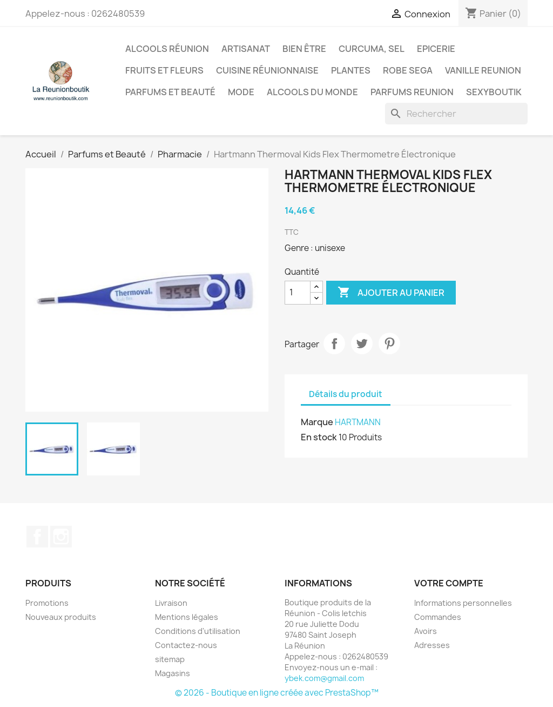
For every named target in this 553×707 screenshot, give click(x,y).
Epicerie (436, 49)
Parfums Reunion (412, 92)
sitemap (170, 659)
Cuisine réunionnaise (267, 70)
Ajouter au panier (391, 293)
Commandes (437, 617)
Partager (334, 343)
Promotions (47, 603)
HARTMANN (358, 422)
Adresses (432, 645)
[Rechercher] (456, 113)
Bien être (304, 49)
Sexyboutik (494, 92)
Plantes (350, 70)
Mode (241, 92)
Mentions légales (186, 617)
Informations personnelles (463, 603)
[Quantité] (298, 293)
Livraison (171, 603)
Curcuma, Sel (371, 49)
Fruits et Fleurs (164, 70)
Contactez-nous (186, 645)
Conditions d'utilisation (197, 631)
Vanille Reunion (483, 70)
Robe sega (408, 70)
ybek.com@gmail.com (324, 678)
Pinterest (389, 343)
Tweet (362, 343)
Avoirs (425, 631)
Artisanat (245, 49)
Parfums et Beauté (170, 92)
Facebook (37, 536)
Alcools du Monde (312, 92)
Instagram (61, 536)
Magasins (172, 673)
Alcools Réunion (167, 49)
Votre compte (448, 583)
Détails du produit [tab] (345, 394)
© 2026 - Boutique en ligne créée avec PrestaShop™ (277, 692)
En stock (319, 437)
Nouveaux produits (60, 617)
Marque (317, 422)
